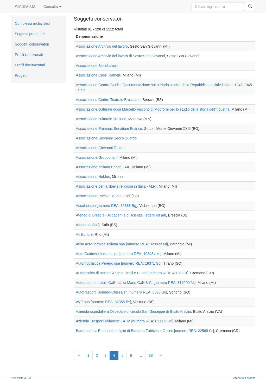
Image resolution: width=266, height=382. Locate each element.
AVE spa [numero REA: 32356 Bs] (103, 302)
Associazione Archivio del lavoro (102, 46)
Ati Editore (84, 234)
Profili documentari (30, 65)
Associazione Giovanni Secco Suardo (106, 138)
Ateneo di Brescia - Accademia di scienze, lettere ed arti (121, 215)
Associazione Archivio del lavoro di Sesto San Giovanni (120, 56)
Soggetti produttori (30, 34)
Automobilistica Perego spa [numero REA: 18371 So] (119, 263)
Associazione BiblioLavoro (97, 65)
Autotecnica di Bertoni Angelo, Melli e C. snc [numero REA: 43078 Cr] (132, 273)
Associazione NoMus (93, 177)
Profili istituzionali (29, 55)
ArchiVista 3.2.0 (21, 377)
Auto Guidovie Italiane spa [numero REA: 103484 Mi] (118, 254)
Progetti (21, 75)
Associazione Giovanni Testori (100, 148)
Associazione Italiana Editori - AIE (103, 167)
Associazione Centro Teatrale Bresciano (108, 100)
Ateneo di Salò (88, 225)
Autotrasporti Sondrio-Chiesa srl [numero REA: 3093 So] (121, 292)
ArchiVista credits (244, 377)
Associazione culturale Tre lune (101, 119)
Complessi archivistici (32, 23)
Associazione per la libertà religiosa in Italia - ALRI (116, 186)
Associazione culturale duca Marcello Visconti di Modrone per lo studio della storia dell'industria (153, 109)
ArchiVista (25, 6)
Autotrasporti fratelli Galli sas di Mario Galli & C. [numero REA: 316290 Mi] (136, 283)
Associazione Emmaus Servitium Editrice (109, 128)
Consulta (52, 6)
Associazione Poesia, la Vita (99, 196)
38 (151, 355)
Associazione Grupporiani (97, 157)
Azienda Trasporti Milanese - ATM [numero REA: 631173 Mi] (124, 321)
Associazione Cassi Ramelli (98, 75)
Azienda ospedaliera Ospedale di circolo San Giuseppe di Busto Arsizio (133, 311)
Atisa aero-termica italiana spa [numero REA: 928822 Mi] (122, 244)
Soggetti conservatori (32, 44)
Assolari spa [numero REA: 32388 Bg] (106, 205)
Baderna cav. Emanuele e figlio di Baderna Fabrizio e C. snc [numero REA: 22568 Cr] (145, 331)
